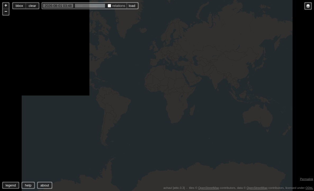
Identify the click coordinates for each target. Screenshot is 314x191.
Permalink (306, 179)
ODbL (309, 187)
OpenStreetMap (208, 187)
